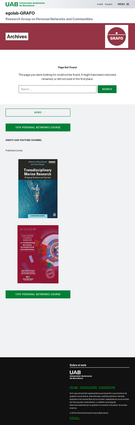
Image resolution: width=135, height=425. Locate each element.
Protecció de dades (88, 387)
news (38, 112)
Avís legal (74, 387)
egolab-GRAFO (20, 13)
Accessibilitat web (107, 387)
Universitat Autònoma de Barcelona (25, 4)
